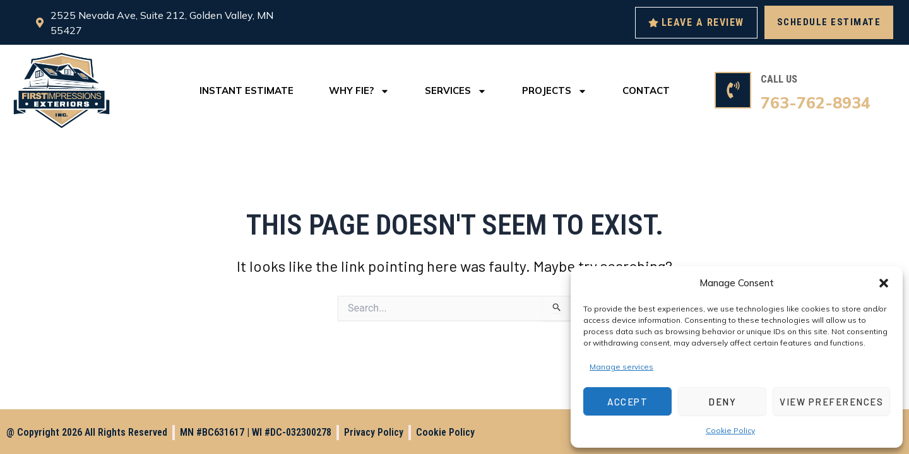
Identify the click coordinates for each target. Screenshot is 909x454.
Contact (646, 90)
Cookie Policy (730, 430)
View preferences (831, 401)
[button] (883, 283)
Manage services (621, 366)
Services (456, 91)
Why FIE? (359, 91)
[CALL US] (733, 90)
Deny (722, 401)
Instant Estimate (246, 90)
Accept (627, 401)
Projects (554, 91)
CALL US (779, 79)
